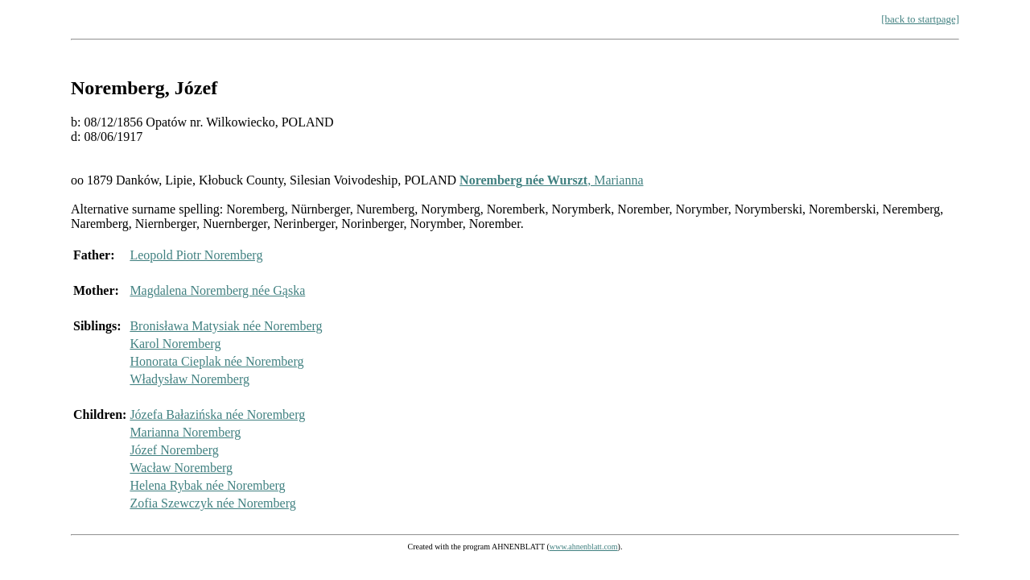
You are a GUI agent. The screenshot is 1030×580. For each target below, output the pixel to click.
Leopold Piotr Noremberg (196, 255)
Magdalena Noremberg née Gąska (217, 290)
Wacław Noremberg (181, 467)
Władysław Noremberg (189, 379)
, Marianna (551, 180)
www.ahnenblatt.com (584, 546)
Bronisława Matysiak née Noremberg (226, 326)
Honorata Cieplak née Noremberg (216, 361)
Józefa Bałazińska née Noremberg (217, 414)
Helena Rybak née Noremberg (207, 485)
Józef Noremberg (174, 450)
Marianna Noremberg (185, 432)
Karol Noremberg (175, 343)
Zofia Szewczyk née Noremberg (212, 503)
